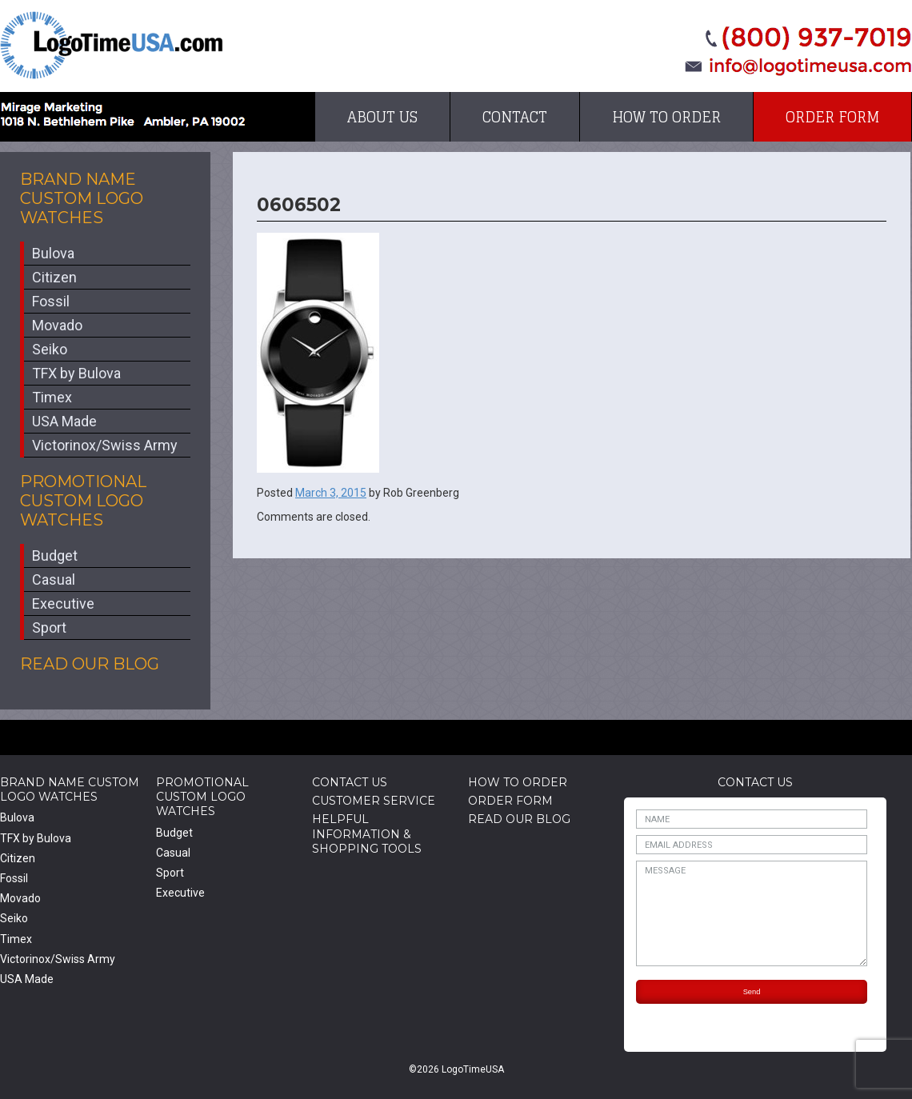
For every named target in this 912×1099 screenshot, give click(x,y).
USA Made (64, 421)
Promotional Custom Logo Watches (83, 501)
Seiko (49, 349)
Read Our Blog (89, 663)
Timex (52, 397)
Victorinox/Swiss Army (105, 445)
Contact (514, 117)
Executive (63, 603)
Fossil (51, 301)
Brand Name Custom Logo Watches (81, 198)
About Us (382, 117)
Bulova (53, 253)
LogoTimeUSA (111, 45)
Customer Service (373, 800)
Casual (53, 579)
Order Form (832, 117)
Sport (49, 627)
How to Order (666, 117)
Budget (55, 555)
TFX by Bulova (76, 373)
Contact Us (349, 782)
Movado (57, 325)
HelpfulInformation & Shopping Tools (367, 833)
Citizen (54, 277)
